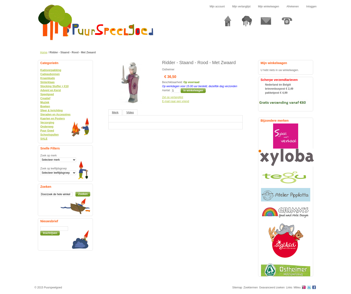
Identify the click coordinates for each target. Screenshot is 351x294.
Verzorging (47, 122)
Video (130, 112)
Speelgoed (47, 94)
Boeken (45, 106)
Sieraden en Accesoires (55, 114)
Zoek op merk (48, 155)
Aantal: (166, 90)
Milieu (297, 287)
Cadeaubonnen (50, 74)
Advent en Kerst (50, 90)
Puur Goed (47, 130)
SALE (43, 138)
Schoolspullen (49, 134)
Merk (115, 112)
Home (43, 52)
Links (289, 287)
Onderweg (47, 126)
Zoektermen (251, 287)
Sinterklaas (47, 82)
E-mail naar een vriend (175, 101)
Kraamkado (47, 78)
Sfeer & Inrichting (51, 110)
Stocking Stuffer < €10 (54, 86)
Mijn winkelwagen (268, 6)
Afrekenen (293, 6)
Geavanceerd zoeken (272, 287)
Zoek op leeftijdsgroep (53, 168)
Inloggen (311, 6)
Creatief (45, 98)
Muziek (44, 102)
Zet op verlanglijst (172, 97)
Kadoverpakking (50, 70)
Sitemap (237, 287)
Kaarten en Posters (52, 118)
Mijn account (217, 6)
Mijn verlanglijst (241, 6)
